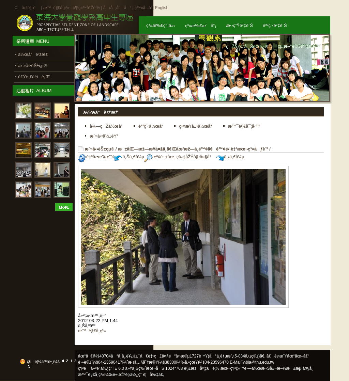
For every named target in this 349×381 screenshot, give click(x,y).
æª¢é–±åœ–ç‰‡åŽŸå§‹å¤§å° (179, 156)
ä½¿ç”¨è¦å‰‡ (144, 374)
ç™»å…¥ (143, 7)
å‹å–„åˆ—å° (117, 7)
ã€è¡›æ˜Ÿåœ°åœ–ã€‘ (288, 356)
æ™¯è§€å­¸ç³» (57, 7)
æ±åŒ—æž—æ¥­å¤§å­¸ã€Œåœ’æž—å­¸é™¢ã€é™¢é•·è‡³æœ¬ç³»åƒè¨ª (193, 149)
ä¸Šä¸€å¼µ (129, 156)
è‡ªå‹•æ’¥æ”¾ (96, 156)
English (161, 7)
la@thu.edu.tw (261, 362)
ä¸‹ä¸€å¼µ (230, 156)
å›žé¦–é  (31, 7)
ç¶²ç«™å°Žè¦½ (86, 7)
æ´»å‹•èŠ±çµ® (100, 149)
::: (16, 7)
